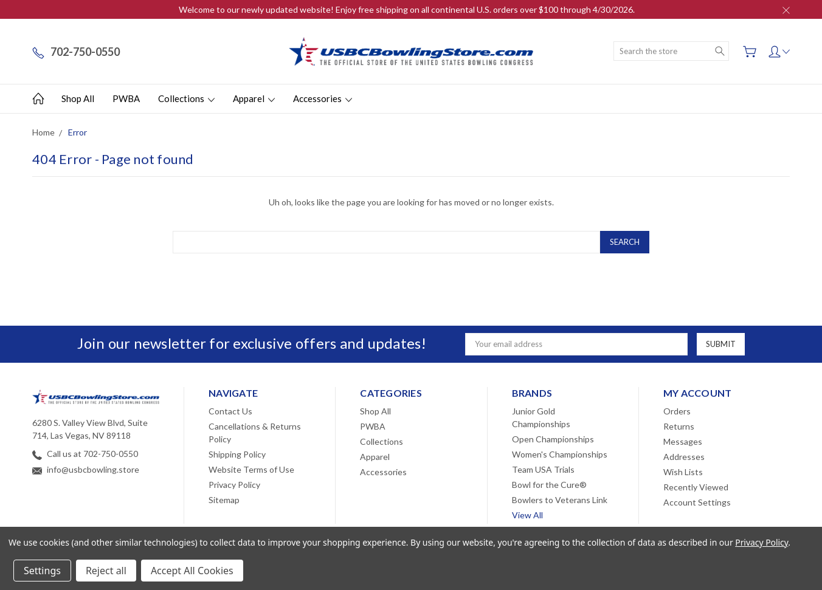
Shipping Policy (237, 454)
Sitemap (224, 500)
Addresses (684, 456)
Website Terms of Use (251, 469)
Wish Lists (683, 472)
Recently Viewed (695, 487)
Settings (42, 570)
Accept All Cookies (192, 570)
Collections (186, 98)
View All (527, 515)
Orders (677, 411)
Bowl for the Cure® (549, 484)
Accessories (322, 98)
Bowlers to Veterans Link (559, 500)
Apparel (254, 98)
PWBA (126, 98)
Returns (678, 426)
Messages (682, 441)
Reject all (106, 570)
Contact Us (230, 411)
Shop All (77, 98)
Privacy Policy (234, 484)
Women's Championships (559, 454)
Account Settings (697, 502)
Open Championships (553, 439)
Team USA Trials (543, 469)
